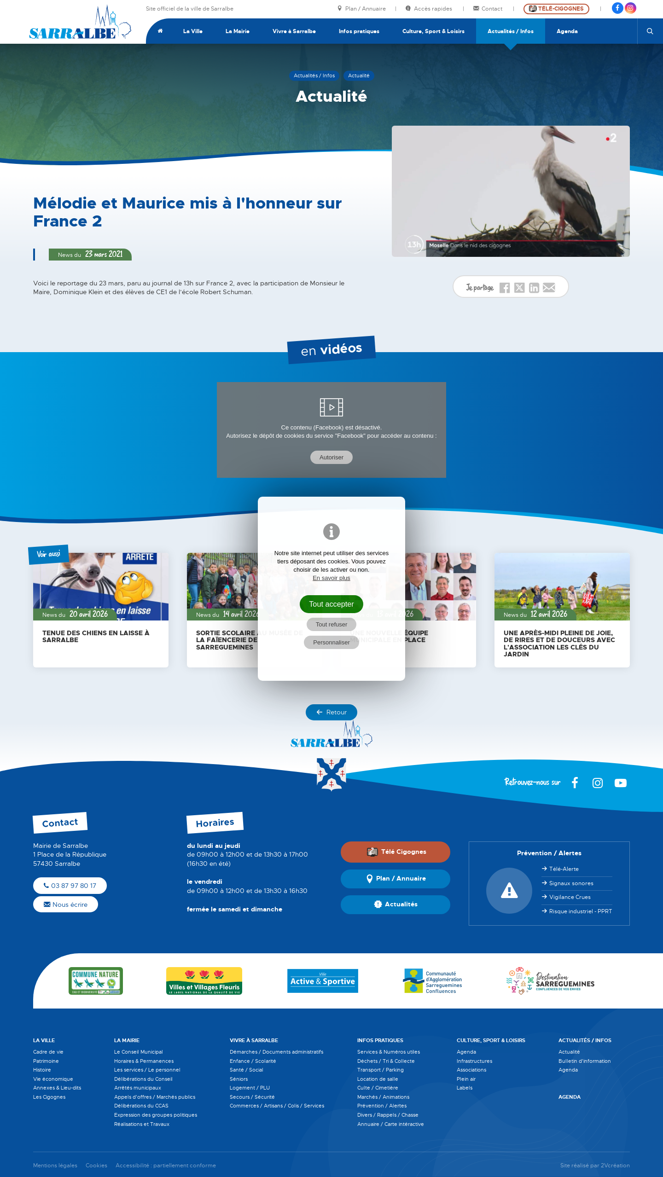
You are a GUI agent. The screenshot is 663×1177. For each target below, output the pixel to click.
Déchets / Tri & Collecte (386, 1061)
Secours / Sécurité (252, 1097)
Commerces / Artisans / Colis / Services (277, 1105)
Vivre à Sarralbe (294, 31)
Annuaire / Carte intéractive (390, 1124)
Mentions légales (55, 1165)
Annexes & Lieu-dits (57, 1087)
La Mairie (238, 31)
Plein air (466, 1079)
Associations (471, 1070)
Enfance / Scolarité (253, 1061)
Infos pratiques (359, 31)
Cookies (96, 1165)
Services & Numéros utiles (388, 1052)
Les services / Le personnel (147, 1070)
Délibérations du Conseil (143, 1079)
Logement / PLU (250, 1087)
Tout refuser (332, 624)
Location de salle (377, 1079)
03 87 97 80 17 (70, 885)
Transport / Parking (380, 1070)
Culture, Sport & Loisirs (433, 31)
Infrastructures (474, 1061)
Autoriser (331, 457)
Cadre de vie (48, 1052)
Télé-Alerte (564, 869)
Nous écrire (65, 904)
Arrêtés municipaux (137, 1087)
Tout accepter (331, 604)
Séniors (239, 1079)
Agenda (567, 31)
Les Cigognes (49, 1097)
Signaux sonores (571, 883)
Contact (488, 9)
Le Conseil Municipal (138, 1052)
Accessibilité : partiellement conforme (166, 1165)
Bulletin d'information (584, 1061)
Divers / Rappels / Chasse (388, 1115)
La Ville (193, 31)
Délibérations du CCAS (141, 1105)
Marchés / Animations (383, 1097)
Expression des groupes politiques (155, 1115)
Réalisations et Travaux (141, 1124)
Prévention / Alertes (382, 1105)
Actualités (396, 904)
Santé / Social (246, 1070)
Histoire (42, 1070)
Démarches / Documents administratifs (276, 1052)
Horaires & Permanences (144, 1061)
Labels (464, 1087)
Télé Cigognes (396, 852)
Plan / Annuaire (361, 9)
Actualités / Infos (511, 31)
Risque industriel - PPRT (580, 911)
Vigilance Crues (570, 897)
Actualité (569, 1052)
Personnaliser (331, 642)
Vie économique (53, 1079)
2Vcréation (615, 1165)
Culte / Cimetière (377, 1087)
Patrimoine (46, 1061)
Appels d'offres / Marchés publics (154, 1097)
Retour (331, 712)
